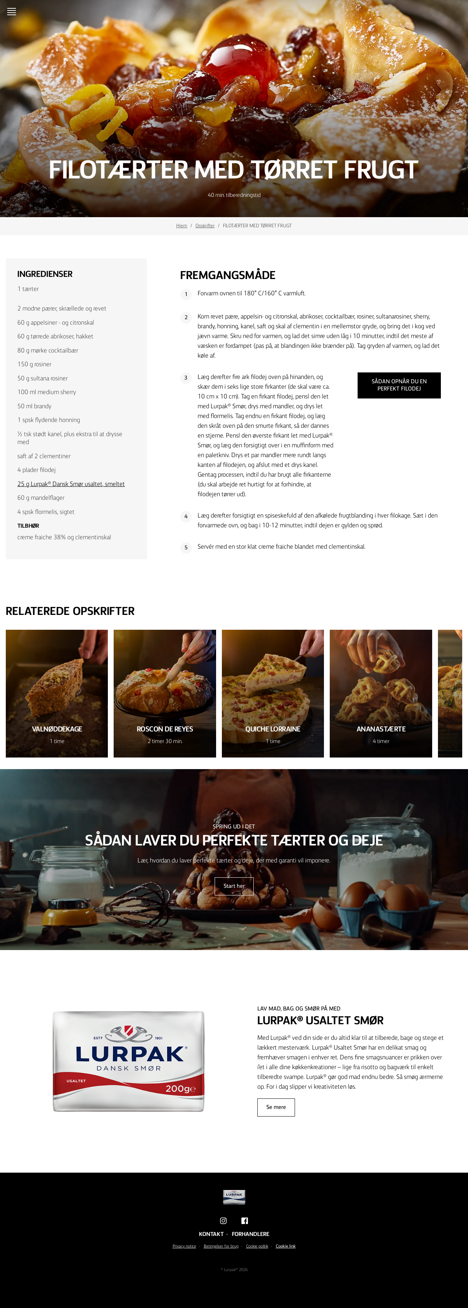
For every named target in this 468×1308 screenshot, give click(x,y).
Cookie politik (257, 1246)
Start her (234, 886)
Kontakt (211, 1234)
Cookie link (286, 1246)
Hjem (181, 225)
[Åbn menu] (13, 11)
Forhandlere (250, 1234)
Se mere (276, 1107)
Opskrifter (205, 225)
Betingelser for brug (221, 1246)
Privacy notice (184, 1246)
